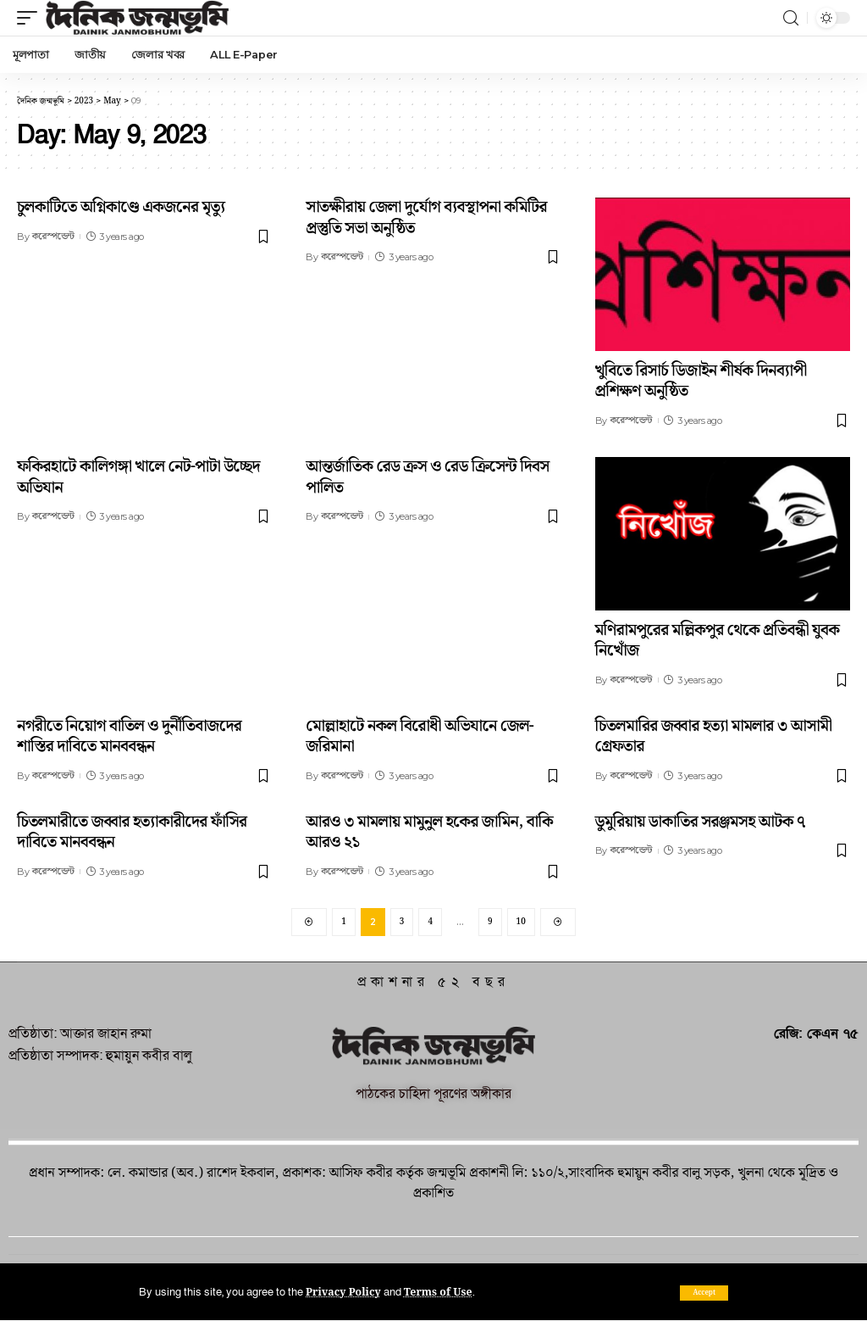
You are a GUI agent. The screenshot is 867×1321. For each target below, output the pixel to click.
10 (521, 921)
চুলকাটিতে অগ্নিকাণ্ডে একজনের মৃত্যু (120, 207)
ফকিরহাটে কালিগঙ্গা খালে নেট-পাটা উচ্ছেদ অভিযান (138, 477)
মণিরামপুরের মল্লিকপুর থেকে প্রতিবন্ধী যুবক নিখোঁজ (717, 641)
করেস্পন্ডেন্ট (53, 236)
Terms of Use (441, 1292)
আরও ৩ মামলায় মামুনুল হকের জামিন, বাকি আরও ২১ (429, 832)
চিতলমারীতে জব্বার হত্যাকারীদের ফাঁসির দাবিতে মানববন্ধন (131, 832)
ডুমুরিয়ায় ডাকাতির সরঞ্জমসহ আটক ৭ (700, 822)
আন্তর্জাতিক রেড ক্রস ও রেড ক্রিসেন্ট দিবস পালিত (427, 477)
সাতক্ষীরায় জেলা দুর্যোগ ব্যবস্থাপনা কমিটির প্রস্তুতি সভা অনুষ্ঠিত (426, 218)
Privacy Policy (344, 1292)
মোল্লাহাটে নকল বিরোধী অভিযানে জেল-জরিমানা (419, 737)
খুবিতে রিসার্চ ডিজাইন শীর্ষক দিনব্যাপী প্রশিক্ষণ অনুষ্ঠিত (701, 381)
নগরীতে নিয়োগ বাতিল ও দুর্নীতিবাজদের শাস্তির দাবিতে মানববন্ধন (129, 737)
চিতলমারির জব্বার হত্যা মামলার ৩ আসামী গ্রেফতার (713, 737)
